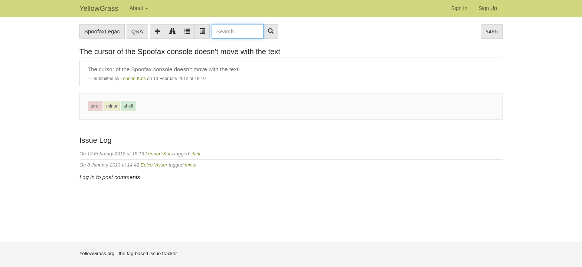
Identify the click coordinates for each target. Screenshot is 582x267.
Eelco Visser (154, 165)
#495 (491, 31)
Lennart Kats (133, 78)
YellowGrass (98, 8)
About (139, 8)
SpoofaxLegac (102, 31)
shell (128, 106)
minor (111, 106)
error (95, 106)
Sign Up (487, 8)
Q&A (137, 31)
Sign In (459, 8)
